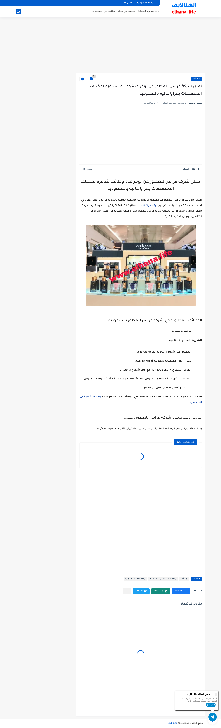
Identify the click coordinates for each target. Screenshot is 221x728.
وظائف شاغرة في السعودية (163, 579)
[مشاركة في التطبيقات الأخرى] (127, 591)
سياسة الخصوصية (146, 3)
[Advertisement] (140, 46)
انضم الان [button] (211, 705)
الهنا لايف (173, 723)
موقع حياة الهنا (148, 205)
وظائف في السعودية (104, 11)
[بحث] (18, 11)
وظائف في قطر (126, 11)
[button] (181, 591)
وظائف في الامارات (148, 11)
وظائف (196, 79)
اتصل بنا (128, 3)
